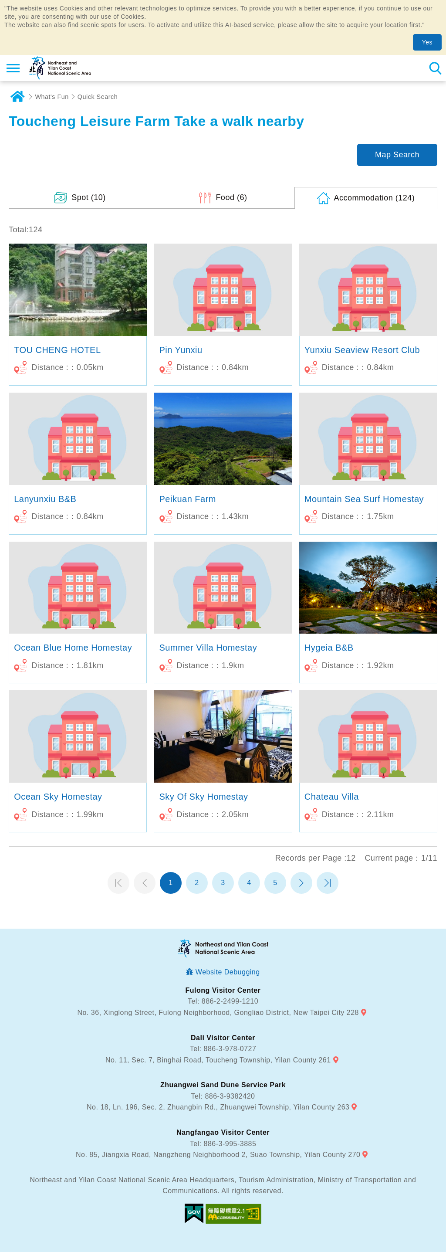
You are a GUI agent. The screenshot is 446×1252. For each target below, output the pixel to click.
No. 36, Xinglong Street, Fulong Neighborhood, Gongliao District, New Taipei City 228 (218, 1012)
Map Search (397, 154)
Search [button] (435, 68)
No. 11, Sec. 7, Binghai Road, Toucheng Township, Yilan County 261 (218, 1060)
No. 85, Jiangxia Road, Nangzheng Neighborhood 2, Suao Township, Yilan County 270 (218, 1154)
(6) (231, 197)
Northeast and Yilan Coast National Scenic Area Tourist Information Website (59, 68)
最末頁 (327, 883)
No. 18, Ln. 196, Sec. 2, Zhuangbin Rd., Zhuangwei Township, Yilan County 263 (218, 1107)
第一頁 (118, 883)
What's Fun (52, 96)
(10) (88, 197)
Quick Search (98, 96)
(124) (374, 197)
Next (301, 883)
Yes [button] (427, 42)
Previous (144, 883)
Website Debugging (228, 972)
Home (17, 96)
